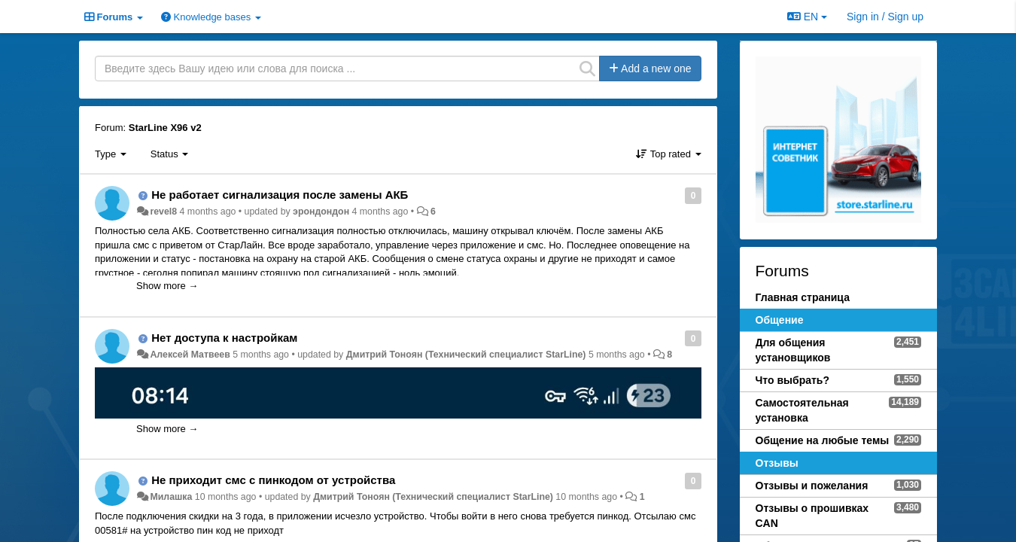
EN (807, 17)
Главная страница (803, 297)
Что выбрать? (793, 380)
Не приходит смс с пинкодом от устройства (273, 479)
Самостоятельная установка (802, 410)
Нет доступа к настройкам (224, 337)
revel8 (163, 211)
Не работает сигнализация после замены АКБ (279, 194)
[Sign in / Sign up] (885, 16)
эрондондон (321, 211)
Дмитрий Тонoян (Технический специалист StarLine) (466, 354)
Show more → (167, 285)
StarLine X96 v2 (165, 127)
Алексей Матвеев (190, 354)
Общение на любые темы (823, 440)
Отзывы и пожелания (812, 486)
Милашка (171, 497)
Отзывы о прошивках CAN (812, 515)
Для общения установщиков (793, 350)
